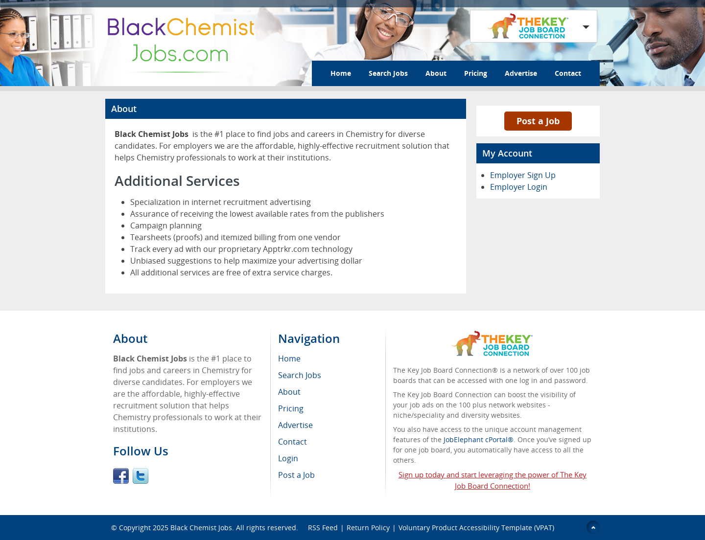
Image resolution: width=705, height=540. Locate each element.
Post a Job (538, 121)
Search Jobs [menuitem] (299, 375)
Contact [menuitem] (292, 441)
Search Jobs (388, 73)
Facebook (121, 476)
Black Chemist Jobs (201, 527)
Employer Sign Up (523, 175)
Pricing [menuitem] (291, 408)
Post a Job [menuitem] (296, 475)
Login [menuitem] (288, 458)
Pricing (475, 73)
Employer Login (518, 186)
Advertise (521, 73)
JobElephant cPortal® (479, 439)
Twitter (140, 476)
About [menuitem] (289, 391)
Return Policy (368, 527)
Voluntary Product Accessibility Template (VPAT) (476, 527)
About (435, 73)
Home (340, 73)
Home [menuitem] (289, 358)
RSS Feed (323, 527)
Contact (568, 73)
